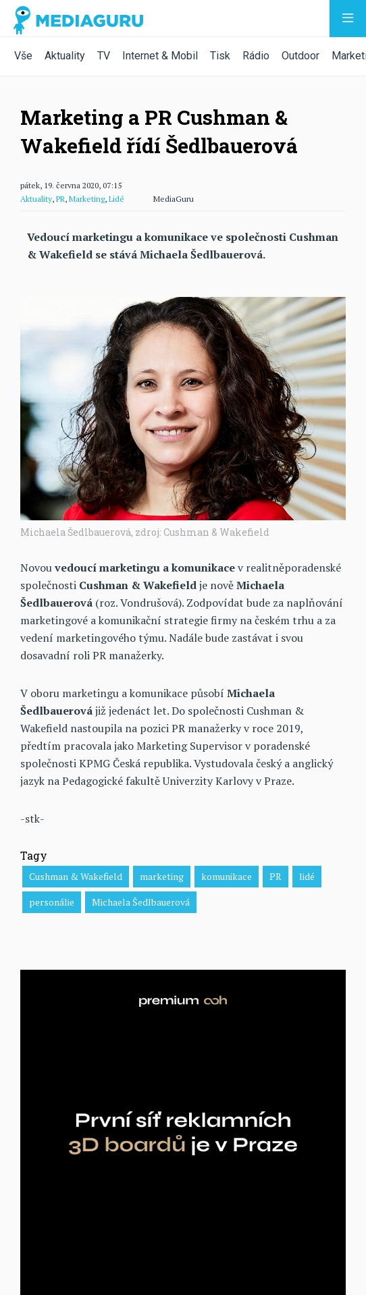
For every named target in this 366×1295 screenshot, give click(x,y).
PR (60, 199)
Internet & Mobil (160, 55)
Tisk (220, 55)
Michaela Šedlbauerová (141, 902)
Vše (23, 55)
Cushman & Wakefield (75, 876)
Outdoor (300, 55)
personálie (51, 902)
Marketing (87, 199)
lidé (307, 876)
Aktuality (65, 55)
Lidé (116, 199)
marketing (162, 876)
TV (103, 55)
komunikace (226, 876)
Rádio (255, 55)
